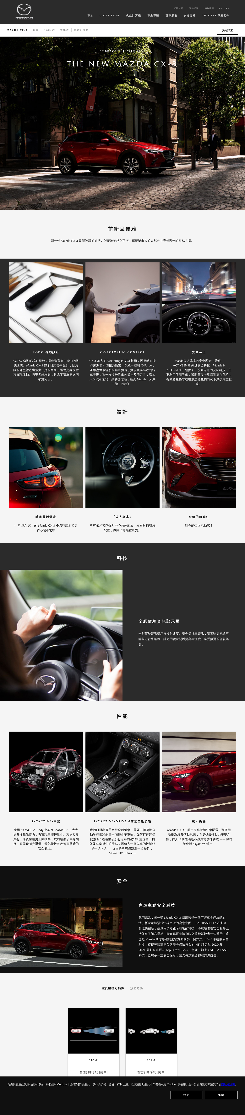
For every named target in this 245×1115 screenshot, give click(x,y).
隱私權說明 (228, 1084)
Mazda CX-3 (17, 30)
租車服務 (171, 15)
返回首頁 (178, 8)
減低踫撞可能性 (113, 988)
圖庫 (35, 30)
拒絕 (221, 1095)
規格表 (64, 30)
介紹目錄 (49, 30)
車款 (90, 15)
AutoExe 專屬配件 (216, 15)
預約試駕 (194, 8)
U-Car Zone (110, 15)
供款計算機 (133, 15)
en (220, 8)
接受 (186, 1095)
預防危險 (136, 988)
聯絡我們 (209, 8)
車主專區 (153, 15)
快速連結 (190, 15)
